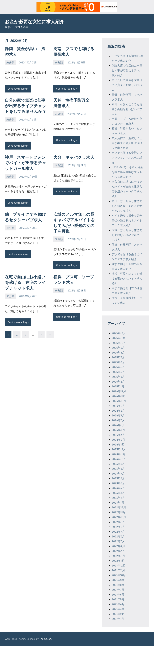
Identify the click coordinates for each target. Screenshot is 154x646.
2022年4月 (118, 546)
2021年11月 (118, 570)
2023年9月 (118, 463)
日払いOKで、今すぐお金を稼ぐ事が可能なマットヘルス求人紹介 (127, 171)
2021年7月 (118, 589)
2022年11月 (119, 512)
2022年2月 (118, 555)
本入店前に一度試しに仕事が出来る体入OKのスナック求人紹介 (127, 142)
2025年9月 (118, 347)
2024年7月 (118, 415)
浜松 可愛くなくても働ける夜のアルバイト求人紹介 (127, 278)
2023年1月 (118, 502)
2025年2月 (118, 381)
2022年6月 (118, 536)
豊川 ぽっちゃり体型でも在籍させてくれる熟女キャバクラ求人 (127, 205)
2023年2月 (118, 497)
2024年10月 (119, 400)
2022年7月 (118, 531)
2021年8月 (118, 584)
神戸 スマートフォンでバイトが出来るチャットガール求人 (26, 161)
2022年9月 (118, 521)
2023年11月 (118, 454)
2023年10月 (119, 459)
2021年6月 (118, 594)
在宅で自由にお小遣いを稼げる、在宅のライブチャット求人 (26, 278)
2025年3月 (118, 376)
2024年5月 (118, 425)
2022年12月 (119, 507)
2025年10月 (119, 342)
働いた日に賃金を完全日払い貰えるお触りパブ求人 (127, 84)
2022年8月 (118, 526)
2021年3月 (118, 609)
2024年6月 (118, 420)
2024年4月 (118, 429)
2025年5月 (118, 367)
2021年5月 (118, 599)
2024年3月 (118, 434)
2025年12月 (119, 333)
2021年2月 (118, 613)
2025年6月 (118, 362)
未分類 (10, 61)
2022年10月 (119, 517)
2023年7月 (118, 473)
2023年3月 (118, 492)
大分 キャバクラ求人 (72, 155)
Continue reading (17, 88)
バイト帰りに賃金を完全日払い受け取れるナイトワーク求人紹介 (127, 220)
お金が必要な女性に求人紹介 (37, 21)
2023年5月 (118, 483)
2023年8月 (118, 468)
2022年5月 (118, 541)
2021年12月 (119, 565)
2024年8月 (118, 410)
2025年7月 (118, 357)
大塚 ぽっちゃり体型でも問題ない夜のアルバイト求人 (127, 234)
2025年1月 (118, 386)
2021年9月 (118, 580)
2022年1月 (118, 560)
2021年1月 (118, 618)
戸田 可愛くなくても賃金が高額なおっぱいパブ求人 (127, 109)
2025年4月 (118, 371)
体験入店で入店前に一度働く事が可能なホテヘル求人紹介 (127, 70)
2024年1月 (118, 444)
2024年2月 (118, 439)
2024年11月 (119, 396)
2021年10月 (119, 575)
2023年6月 (118, 478)
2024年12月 (119, 391)
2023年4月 (118, 488)
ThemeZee (45, 638)
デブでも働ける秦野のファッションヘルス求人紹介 (127, 157)
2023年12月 (119, 449)
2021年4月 (118, 604)
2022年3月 (118, 550)
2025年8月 (118, 352)
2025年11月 (118, 338)
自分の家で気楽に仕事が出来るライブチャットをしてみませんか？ (26, 104)
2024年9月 (118, 405)
